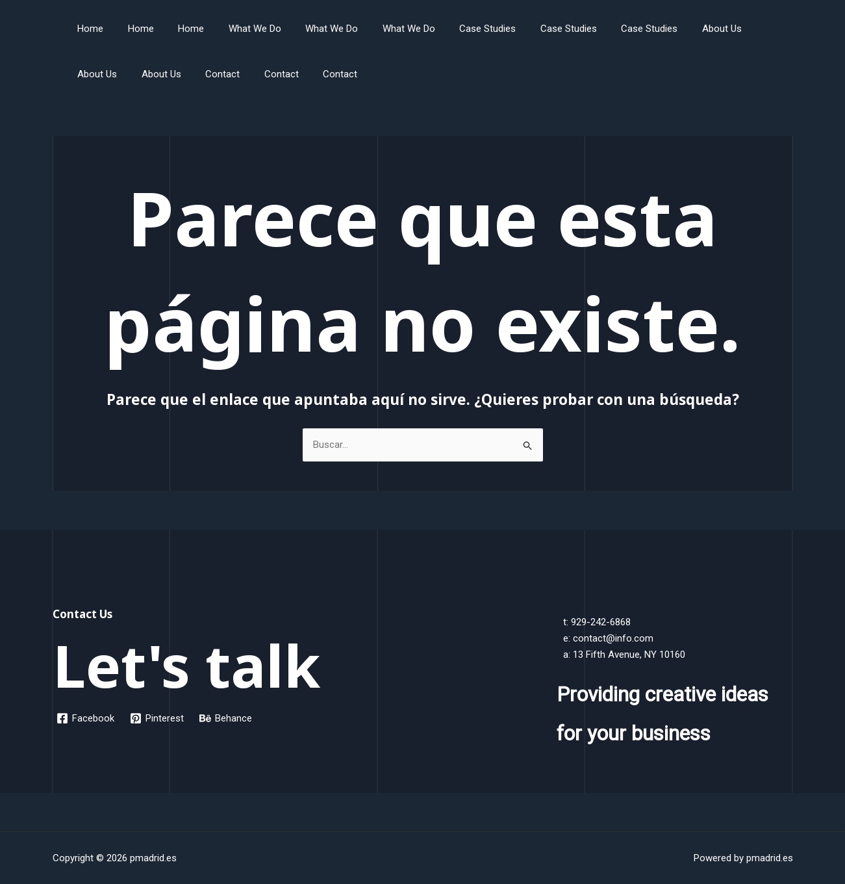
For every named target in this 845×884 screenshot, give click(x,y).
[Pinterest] (157, 718)
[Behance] (225, 718)
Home (88, 28)
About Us (676, 28)
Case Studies (456, 28)
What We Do (238, 28)
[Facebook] (85, 718)
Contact (151, 74)
